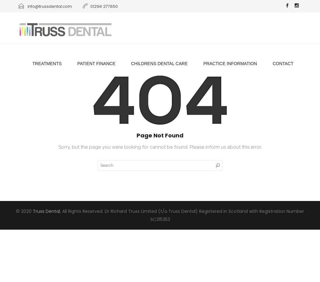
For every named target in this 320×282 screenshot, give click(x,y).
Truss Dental (46, 211)
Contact (282, 63)
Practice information (230, 63)
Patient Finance (96, 63)
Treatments (47, 63)
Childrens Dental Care (159, 63)
